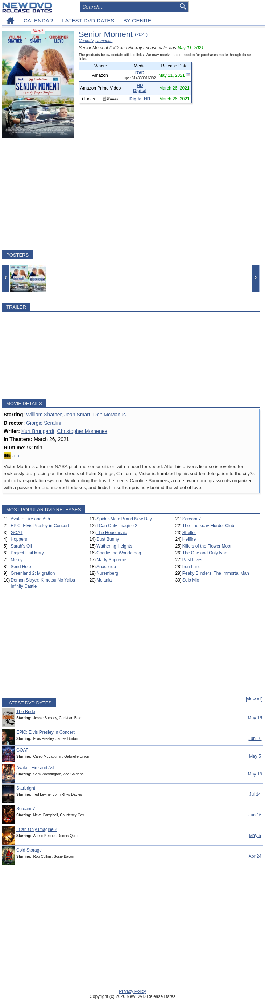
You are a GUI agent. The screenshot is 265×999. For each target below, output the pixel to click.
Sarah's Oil (21, 546)
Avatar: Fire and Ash (30, 518)
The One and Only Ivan (204, 552)
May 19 (255, 717)
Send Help (21, 566)
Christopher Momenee (82, 431)
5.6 (11, 455)
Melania (104, 580)
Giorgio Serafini (43, 423)
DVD (139, 72)
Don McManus (109, 414)
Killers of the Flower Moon (207, 546)
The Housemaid (111, 532)
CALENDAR (38, 20)
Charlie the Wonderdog (118, 552)
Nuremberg (107, 573)
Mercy (16, 559)
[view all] (254, 699)
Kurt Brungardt (37, 431)
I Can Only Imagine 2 (116, 525)
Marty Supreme (111, 559)
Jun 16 (254, 738)
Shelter (189, 532)
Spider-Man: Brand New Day (124, 518)
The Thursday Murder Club (208, 525)
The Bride (25, 711)
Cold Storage (29, 850)
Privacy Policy (132, 991)
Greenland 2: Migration (33, 573)
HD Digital (139, 88)
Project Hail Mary (27, 552)
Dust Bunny (107, 539)
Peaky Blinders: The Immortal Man (215, 573)
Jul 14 (255, 794)
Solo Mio (190, 580)
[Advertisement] (131, 194)
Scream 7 (191, 518)
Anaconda (106, 566)
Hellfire (189, 539)
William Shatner (43, 414)
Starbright (25, 788)
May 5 (255, 756)
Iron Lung (191, 566)
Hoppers (19, 539)
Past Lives (192, 559)
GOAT (16, 532)
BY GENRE (137, 20)
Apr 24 (255, 856)
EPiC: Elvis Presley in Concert (40, 525)
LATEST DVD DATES (88, 20)
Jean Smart (77, 414)
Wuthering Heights (114, 546)
